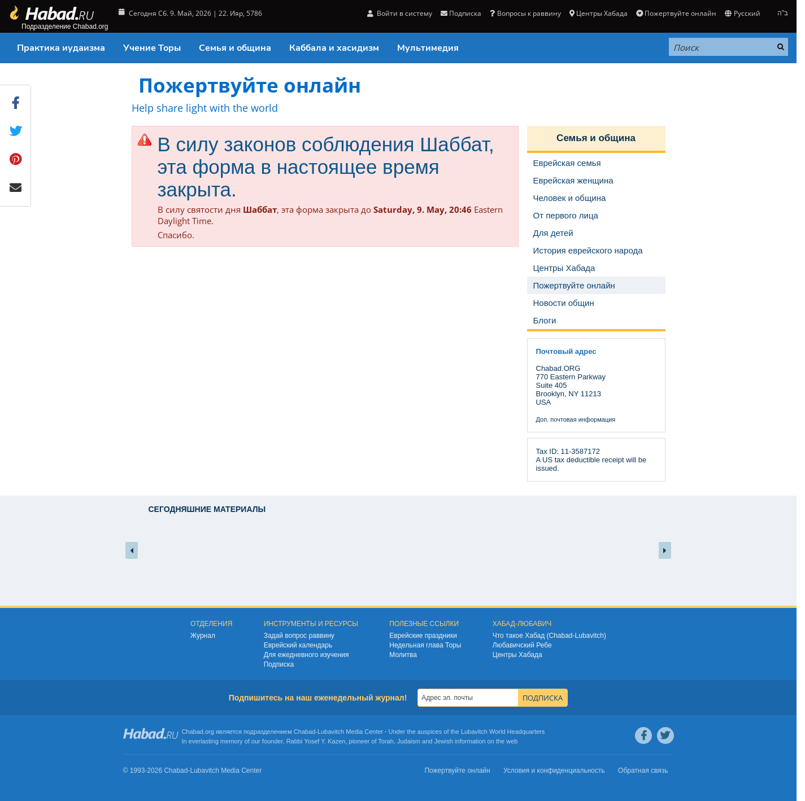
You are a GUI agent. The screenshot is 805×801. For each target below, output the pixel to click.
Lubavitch (330, 731)
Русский (742, 13)
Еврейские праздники (423, 636)
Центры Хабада (598, 13)
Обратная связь (643, 770)
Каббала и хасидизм (334, 48)
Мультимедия (428, 48)
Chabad (305, 731)
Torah (386, 741)
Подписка (461, 13)
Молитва (403, 655)
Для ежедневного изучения (306, 655)
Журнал (202, 636)
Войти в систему (399, 13)
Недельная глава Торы (425, 645)
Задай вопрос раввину (299, 636)
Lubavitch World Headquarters (503, 731)
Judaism (408, 741)
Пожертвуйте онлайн (676, 13)
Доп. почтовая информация (576, 419)
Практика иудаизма (61, 48)
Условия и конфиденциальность (554, 770)
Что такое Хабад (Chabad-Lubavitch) (549, 636)
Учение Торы (152, 48)
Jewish (443, 741)
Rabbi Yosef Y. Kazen (316, 741)
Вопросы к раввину (525, 13)
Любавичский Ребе (522, 645)
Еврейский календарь (298, 645)
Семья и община (235, 48)
